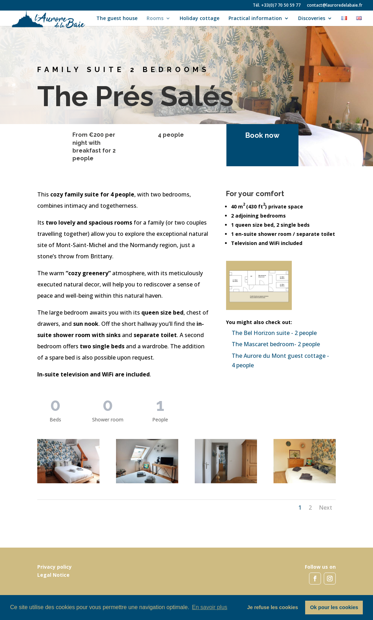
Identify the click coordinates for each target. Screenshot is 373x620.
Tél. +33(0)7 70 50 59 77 (277, 5)
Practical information (255, 18)
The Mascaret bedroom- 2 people (276, 344)
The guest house (116, 18)
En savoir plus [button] (209, 607)
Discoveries (311, 18)
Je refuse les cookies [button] (272, 607)
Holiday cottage (199, 18)
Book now (257, 135)
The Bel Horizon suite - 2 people (274, 333)
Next (325, 507)
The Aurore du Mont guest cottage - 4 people (280, 360)
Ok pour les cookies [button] (334, 607)
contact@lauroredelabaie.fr (334, 5)
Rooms (155, 18)
